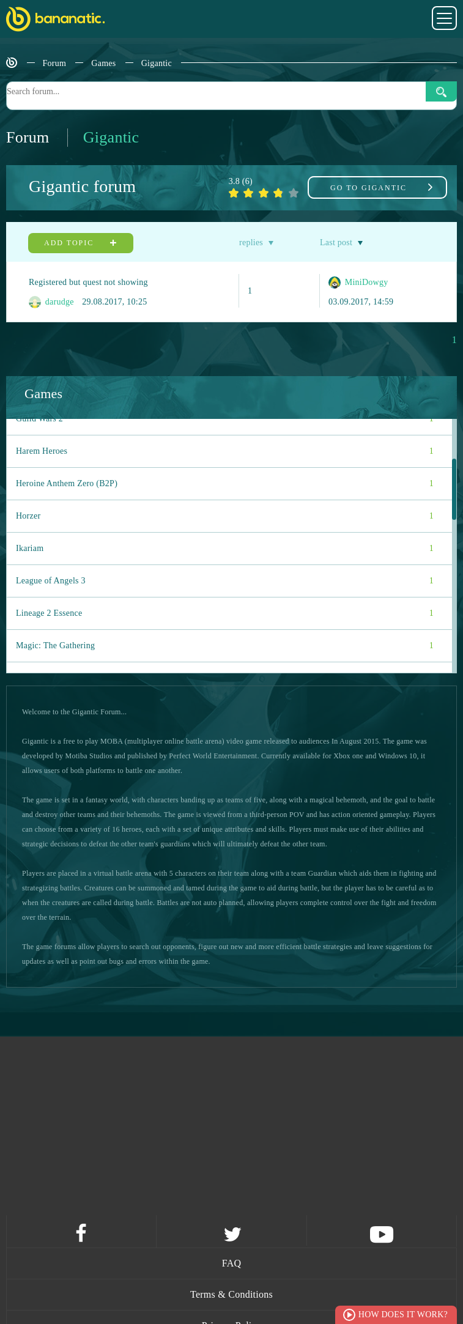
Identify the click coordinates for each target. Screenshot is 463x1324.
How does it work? (403, 1314)
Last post (336, 242)
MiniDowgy (358, 282)
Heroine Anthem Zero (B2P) (225, 484)
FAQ (232, 1263)
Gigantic (156, 63)
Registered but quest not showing (88, 282)
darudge (51, 302)
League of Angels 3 (225, 581)
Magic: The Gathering (225, 646)
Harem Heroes (225, 451)
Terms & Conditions (231, 1294)
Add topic (80, 243)
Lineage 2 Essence (225, 613)
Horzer (225, 516)
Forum (55, 63)
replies (251, 242)
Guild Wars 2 (225, 419)
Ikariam (225, 548)
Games (103, 63)
